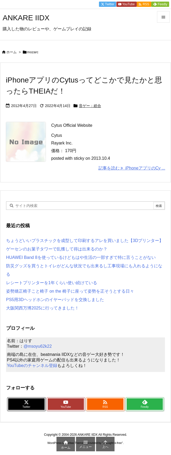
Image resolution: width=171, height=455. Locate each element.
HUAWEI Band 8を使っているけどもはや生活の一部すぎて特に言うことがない (81, 257)
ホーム (11, 52)
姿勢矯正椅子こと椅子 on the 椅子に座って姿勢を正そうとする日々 (70, 291)
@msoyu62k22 (37, 346)
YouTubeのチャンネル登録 (32, 365)
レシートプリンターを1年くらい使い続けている (51, 282)
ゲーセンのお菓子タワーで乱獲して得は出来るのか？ (56, 249)
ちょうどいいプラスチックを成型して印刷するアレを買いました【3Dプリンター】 (84, 240)
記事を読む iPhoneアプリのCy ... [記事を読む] (131, 168)
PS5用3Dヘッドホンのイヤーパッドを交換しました (55, 299)
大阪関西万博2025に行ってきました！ (42, 308)
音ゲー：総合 (90, 106)
